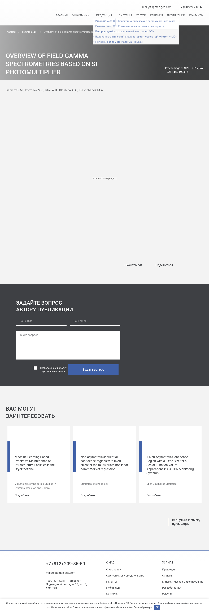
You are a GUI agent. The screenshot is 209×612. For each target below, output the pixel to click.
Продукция (104, 15)
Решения (156, 15)
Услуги (141, 15)
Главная (62, 15)
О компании (80, 15)
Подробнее (22, 495)
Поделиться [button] (164, 265)
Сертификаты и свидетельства (125, 575)
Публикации (176, 15)
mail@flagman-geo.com (156, 7)
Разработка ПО (171, 587)
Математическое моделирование (182, 581)
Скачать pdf (133, 265)
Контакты (196, 15)
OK (157, 607)
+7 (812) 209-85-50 (191, 7)
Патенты (111, 581)
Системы (125, 15)
